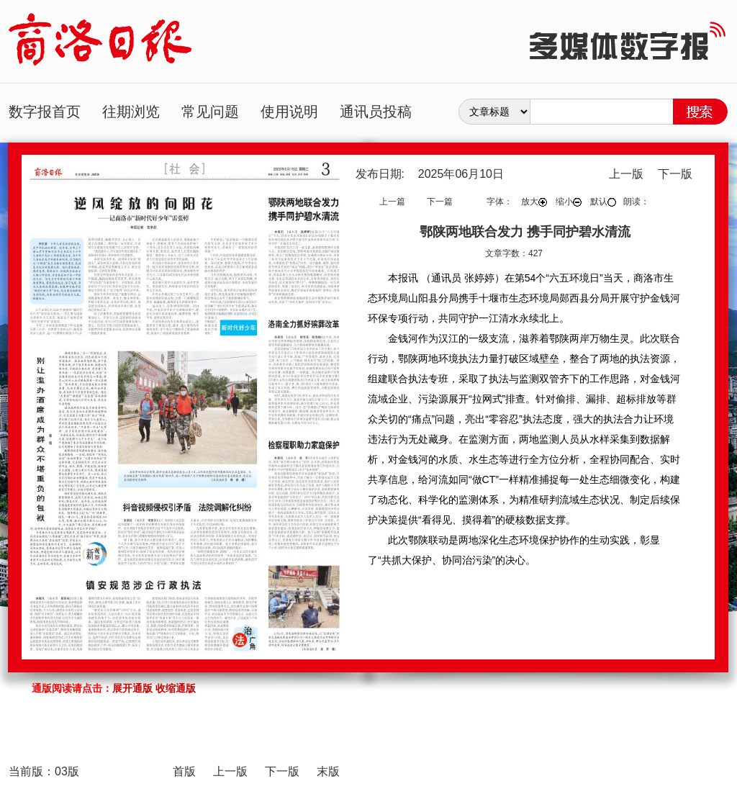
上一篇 (392, 202)
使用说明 (289, 112)
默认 (603, 202)
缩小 (569, 202)
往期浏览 (131, 112)
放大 (534, 202)
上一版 (626, 174)
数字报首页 (45, 112)
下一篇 (440, 202)
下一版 (675, 174)
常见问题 (210, 112)
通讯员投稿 (376, 112)
